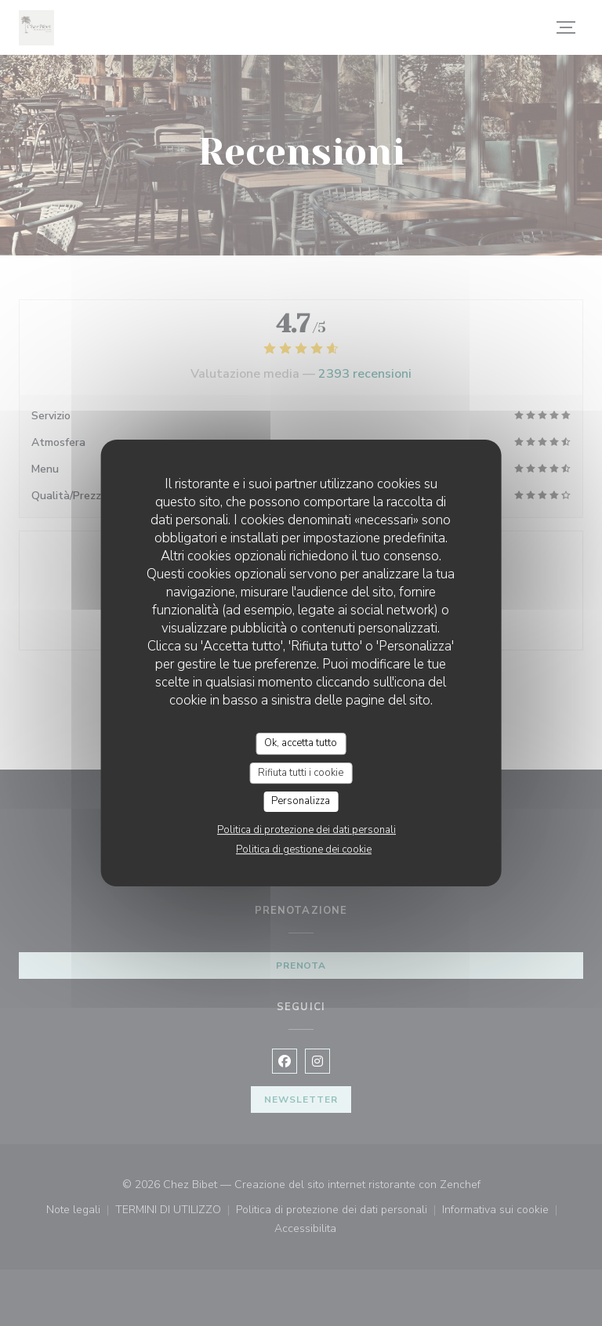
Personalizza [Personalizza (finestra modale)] (300, 801)
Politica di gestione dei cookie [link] (304, 849)
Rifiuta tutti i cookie (300, 773)
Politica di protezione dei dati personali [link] (306, 830)
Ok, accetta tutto (300, 743)
